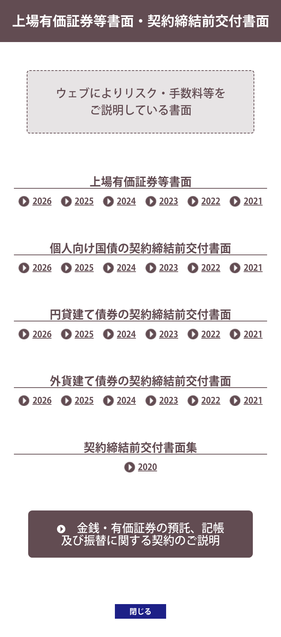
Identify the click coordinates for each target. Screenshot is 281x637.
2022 (210, 201)
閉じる (140, 611)
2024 (126, 201)
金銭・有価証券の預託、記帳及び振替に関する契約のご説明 (140, 534)
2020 (147, 467)
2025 (84, 201)
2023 (168, 201)
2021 (253, 201)
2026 (42, 201)
